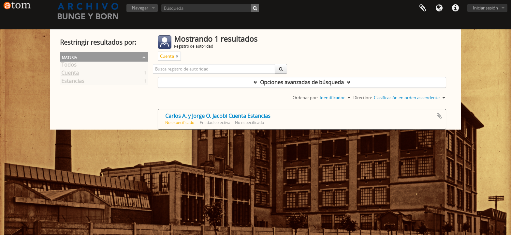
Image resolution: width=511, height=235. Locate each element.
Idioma (439, 8)
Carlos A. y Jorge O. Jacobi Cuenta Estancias (217, 115)
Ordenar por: (305, 98)
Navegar (140, 8)
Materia (69, 56)
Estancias (72, 82)
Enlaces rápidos (455, 8)
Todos (69, 66)
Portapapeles (423, 8)
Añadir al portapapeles (439, 116)
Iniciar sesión (485, 8)
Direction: (362, 98)
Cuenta (70, 74)
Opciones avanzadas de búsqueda (302, 82)
